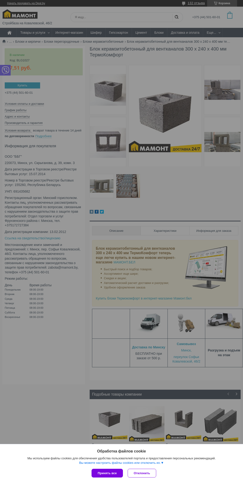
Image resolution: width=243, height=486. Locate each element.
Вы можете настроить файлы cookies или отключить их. (120, 463)
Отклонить (142, 473)
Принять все (107, 473)
